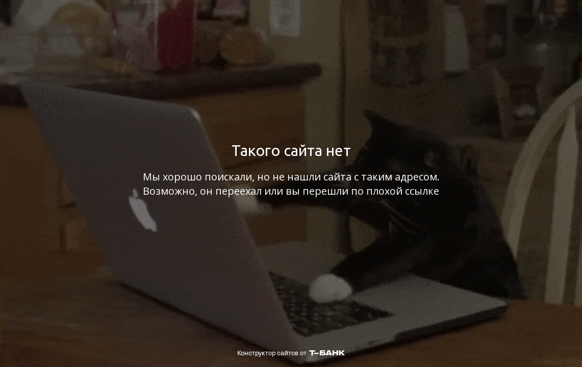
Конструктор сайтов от (291, 353)
